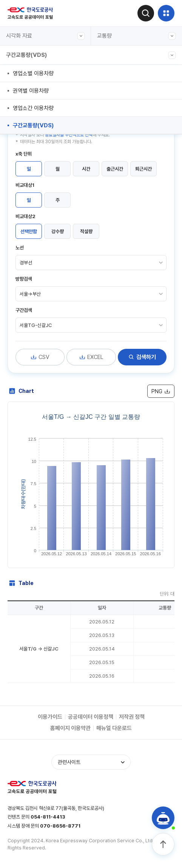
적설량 (86, 231)
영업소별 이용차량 (33, 73)
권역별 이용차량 (31, 90)
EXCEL (91, 357)
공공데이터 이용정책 (90, 716)
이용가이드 (50, 716)
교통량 (136, 36)
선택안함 (28, 231)
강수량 (57, 231)
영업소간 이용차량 (33, 108)
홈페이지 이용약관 (70, 728)
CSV (40, 357)
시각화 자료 (45, 36)
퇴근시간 (143, 169)
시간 (86, 169)
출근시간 (114, 169)
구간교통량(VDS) (91, 55)
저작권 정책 (132, 716)
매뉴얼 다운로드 (114, 728)
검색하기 (142, 357)
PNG (160, 391)
